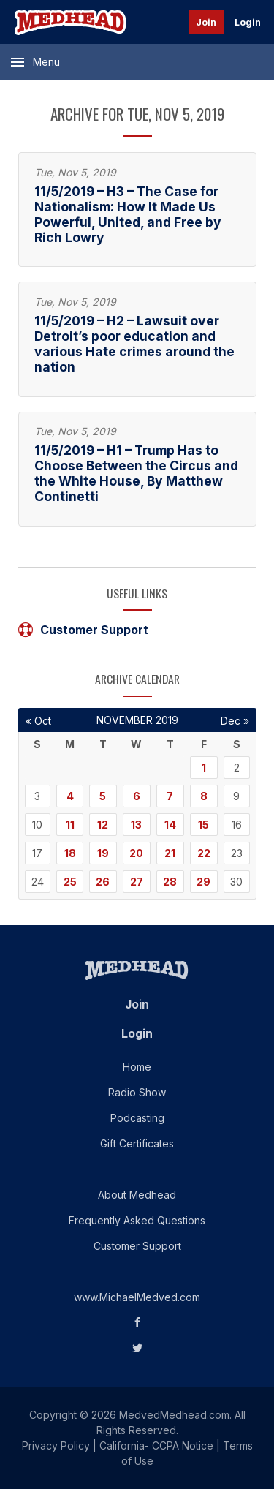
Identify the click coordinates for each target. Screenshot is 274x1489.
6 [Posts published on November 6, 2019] (136, 796)
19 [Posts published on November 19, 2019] (103, 853)
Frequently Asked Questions (137, 1220)
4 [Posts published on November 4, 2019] (70, 796)
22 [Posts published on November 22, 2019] (203, 853)
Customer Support (83, 629)
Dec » (235, 721)
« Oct (38, 721)
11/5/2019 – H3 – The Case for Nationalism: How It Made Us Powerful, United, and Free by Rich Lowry (127, 214)
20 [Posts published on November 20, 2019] (136, 853)
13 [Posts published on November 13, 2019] (136, 824)
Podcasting (137, 1118)
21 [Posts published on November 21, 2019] (169, 853)
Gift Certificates (137, 1143)
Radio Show (137, 1092)
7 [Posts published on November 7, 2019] (170, 796)
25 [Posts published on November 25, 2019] (70, 881)
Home (137, 1066)
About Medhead (137, 1194)
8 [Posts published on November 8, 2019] (204, 796)
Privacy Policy (56, 1445)
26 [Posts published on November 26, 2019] (103, 881)
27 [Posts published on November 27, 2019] (136, 881)
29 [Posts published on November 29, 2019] (203, 881)
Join (206, 22)
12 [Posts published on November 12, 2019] (102, 824)
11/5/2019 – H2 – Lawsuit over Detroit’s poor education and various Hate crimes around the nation (134, 343)
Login (248, 22)
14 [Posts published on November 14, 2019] (170, 824)
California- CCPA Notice (156, 1445)
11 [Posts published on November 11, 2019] (70, 824)
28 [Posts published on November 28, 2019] (170, 881)
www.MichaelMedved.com (137, 1297)
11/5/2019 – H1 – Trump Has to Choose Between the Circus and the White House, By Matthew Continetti (136, 473)
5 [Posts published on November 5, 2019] (102, 796)
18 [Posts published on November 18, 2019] (70, 853)
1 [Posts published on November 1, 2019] (204, 767)
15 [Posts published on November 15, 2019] (203, 824)
